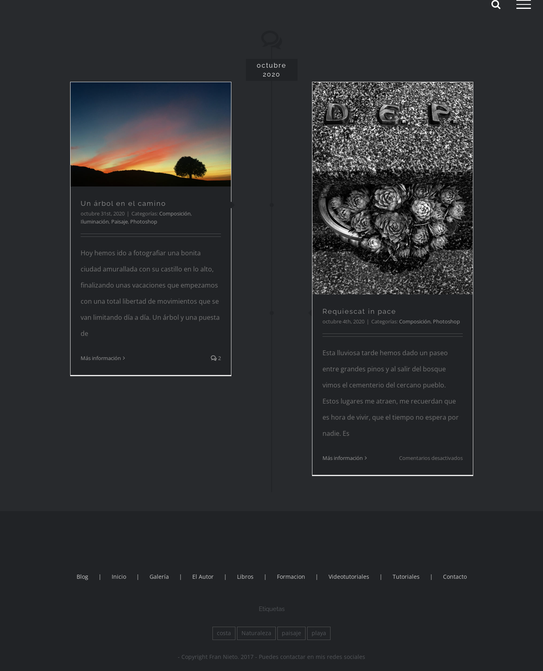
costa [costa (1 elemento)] (224, 633)
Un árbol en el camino (123, 203)
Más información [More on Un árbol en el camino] (101, 358)
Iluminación (95, 221)
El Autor (203, 576)
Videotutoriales (349, 576)
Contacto (455, 576)
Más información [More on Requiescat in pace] (342, 458)
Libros (245, 576)
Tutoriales (406, 576)
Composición (175, 213)
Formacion (291, 576)
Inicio (119, 576)
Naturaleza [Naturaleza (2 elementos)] (256, 633)
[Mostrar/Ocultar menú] (523, 4)
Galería (159, 576)
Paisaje (119, 221)
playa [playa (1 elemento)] (319, 633)
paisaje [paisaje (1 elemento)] (291, 633)
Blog (82, 576)
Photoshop (143, 221)
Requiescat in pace (359, 311)
